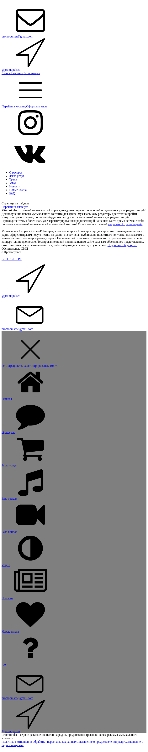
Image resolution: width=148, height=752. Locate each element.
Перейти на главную (15, 206)
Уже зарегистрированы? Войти (38, 365)
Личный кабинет (12, 73)
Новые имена (18, 189)
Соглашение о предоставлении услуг (101, 741)
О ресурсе (15, 172)
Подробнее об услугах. (122, 245)
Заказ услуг (16, 176)
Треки (13, 179)
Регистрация (31, 73)
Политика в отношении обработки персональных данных (39, 741)
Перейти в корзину (14, 106)
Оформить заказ (36, 106)
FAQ (12, 193)
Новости (14, 186)
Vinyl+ (13, 183)
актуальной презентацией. (125, 224)
